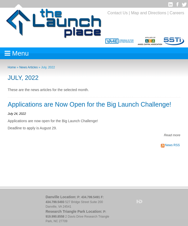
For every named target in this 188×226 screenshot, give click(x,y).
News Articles (28, 67)
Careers (177, 13)
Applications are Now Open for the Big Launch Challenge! (89, 104)
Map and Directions (148, 13)
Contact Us (117, 13)
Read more (172, 135)
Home (12, 67)
